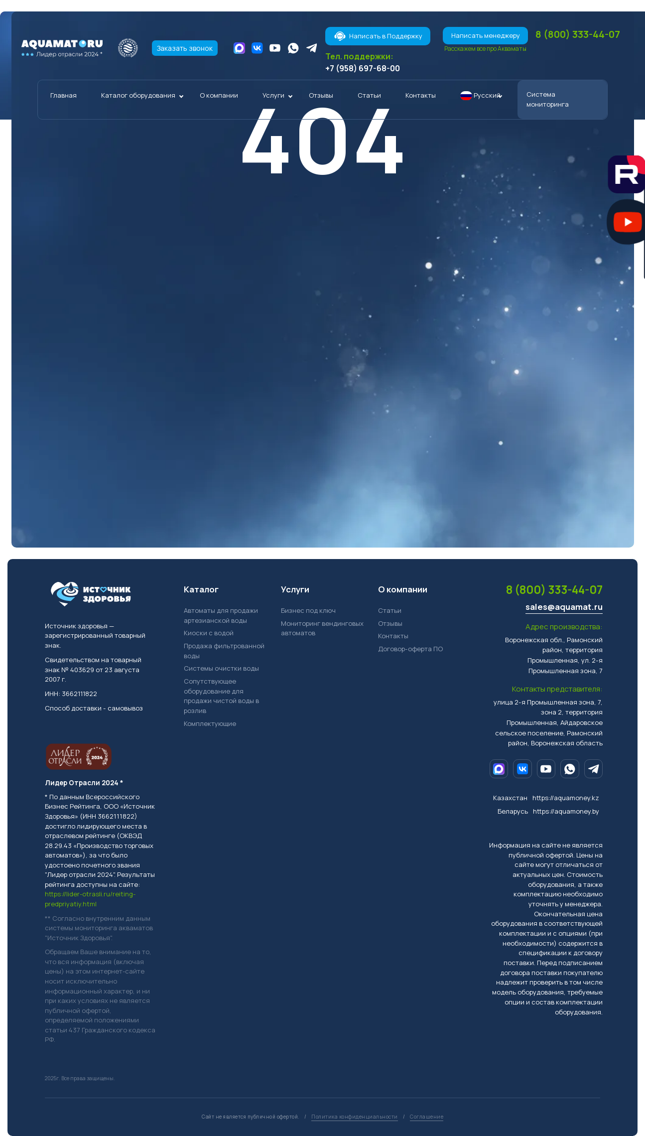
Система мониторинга (547, 99)
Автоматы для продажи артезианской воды (221, 615)
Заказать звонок (185, 48)
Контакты (420, 95)
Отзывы (321, 95)
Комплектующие (210, 723)
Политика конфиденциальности (354, 1116)
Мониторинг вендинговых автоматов (322, 628)
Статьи (369, 95)
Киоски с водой (209, 633)
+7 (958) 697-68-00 (362, 68)
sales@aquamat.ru (564, 607)
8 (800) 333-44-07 (577, 34)
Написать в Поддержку (378, 36)
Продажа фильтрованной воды (224, 650)
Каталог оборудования (138, 95)
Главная (63, 95)
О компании (219, 95)
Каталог (201, 589)
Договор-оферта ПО (410, 648)
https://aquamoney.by (566, 811)
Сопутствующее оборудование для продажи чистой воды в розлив (221, 696)
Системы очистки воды (221, 668)
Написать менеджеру (485, 35)
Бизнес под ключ (308, 610)
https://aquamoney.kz (565, 797)
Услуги (273, 95)
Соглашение (426, 1116)
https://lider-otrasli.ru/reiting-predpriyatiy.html (90, 899)
